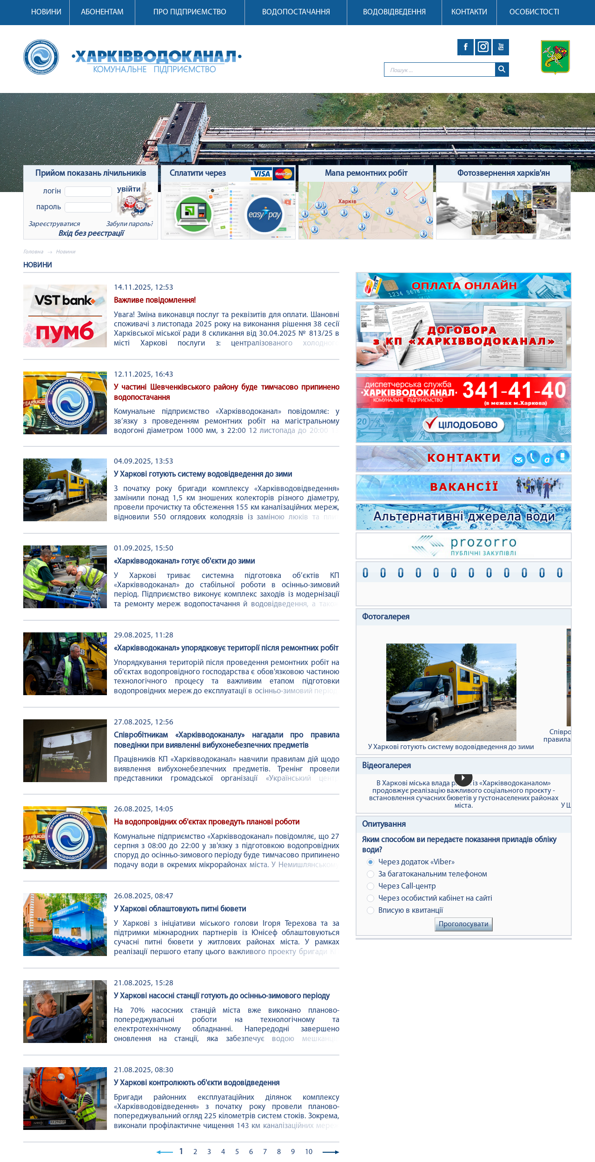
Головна (33, 252)
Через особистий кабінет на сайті (429, 899)
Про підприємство (189, 12)
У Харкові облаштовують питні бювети (180, 909)
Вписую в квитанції (405, 911)
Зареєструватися (53, 224)
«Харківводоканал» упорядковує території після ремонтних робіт (226, 648)
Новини (46, 12)
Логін (52, 191)
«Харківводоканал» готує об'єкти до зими (184, 561)
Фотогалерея (386, 617)
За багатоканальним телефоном (427, 874)
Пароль (48, 207)
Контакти (469, 12)
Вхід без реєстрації (90, 234)
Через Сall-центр (401, 886)
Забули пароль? (129, 224)
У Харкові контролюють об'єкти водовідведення (196, 1083)
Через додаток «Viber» (411, 862)
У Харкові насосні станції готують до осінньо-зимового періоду (222, 996)
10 (308, 1152)
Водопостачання (296, 12)
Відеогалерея (386, 766)
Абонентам (102, 12)
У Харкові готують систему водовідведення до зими (203, 474)
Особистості (534, 12)
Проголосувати (464, 924)
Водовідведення (394, 12)
